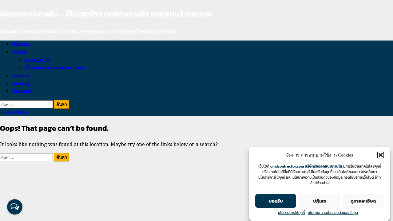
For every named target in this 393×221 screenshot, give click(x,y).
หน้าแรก (20, 44)
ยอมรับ (276, 200)
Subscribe (13, 112)
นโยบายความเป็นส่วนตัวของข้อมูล (333, 212)
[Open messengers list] (14, 207)
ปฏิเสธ (319, 200)
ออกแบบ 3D (37, 60)
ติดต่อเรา (22, 91)
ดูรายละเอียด (363, 200)
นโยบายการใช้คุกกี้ (291, 212)
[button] (381, 155)
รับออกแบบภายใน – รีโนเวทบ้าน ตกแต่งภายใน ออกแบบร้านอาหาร (106, 14)
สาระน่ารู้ (20, 83)
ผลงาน (19, 52)
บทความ (21, 75)
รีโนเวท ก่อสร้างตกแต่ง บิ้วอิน (55, 67)
